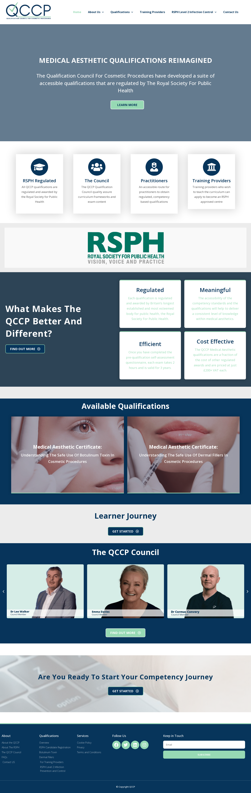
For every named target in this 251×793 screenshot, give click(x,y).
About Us (96, 12)
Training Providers (152, 12)
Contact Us (230, 12)
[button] (3, 591)
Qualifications (122, 12)
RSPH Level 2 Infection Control (194, 12)
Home (77, 12)
